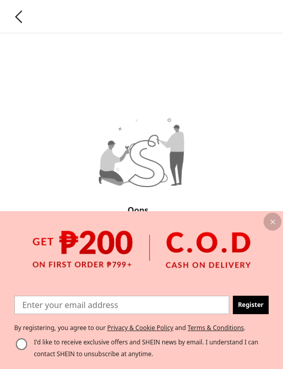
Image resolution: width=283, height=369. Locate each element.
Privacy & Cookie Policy (140, 327)
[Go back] (19, 17)
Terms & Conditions (215, 327)
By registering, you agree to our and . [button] (130, 327)
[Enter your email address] (121, 305)
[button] (272, 222)
